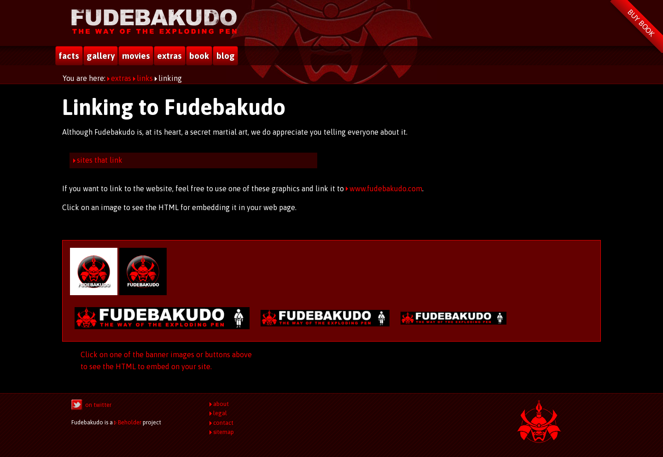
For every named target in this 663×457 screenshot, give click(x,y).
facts (68, 56)
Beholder (129, 422)
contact (223, 422)
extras (169, 56)
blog (225, 56)
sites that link (99, 160)
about (221, 403)
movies (136, 56)
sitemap (223, 431)
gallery (101, 56)
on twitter (98, 404)
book (199, 56)
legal (220, 413)
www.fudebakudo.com (385, 188)
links (145, 78)
